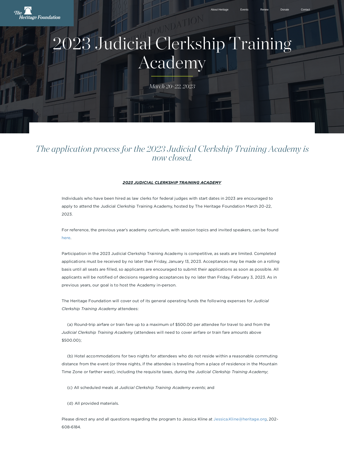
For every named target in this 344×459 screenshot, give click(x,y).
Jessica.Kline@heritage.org (240, 419)
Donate (284, 9)
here (66, 237)
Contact (305, 9)
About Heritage (219, 9)
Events (244, 9)
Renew (264, 9)
